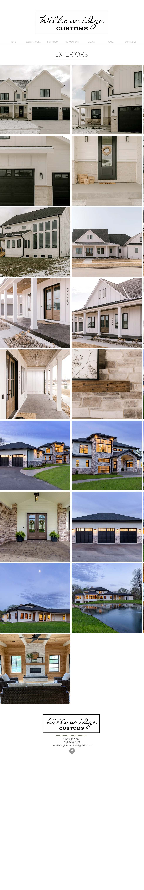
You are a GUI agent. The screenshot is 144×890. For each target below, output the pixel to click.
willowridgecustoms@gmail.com (72, 745)
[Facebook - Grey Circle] (72, 751)
